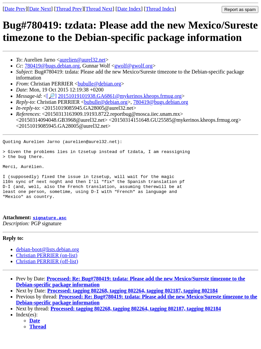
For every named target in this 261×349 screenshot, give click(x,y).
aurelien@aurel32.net (83, 60)
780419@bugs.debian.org (52, 66)
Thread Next (99, 9)
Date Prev (15, 9)
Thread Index (160, 9)
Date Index (129, 9)
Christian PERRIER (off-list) (47, 275)
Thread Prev (69, 9)
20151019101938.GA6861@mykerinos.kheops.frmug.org (120, 96)
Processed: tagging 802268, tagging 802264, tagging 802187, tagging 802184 (132, 304)
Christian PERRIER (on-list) (46, 269)
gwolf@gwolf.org (133, 66)
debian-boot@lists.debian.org (47, 263)
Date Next (40, 9)
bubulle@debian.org (99, 84)
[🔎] (51, 96)
